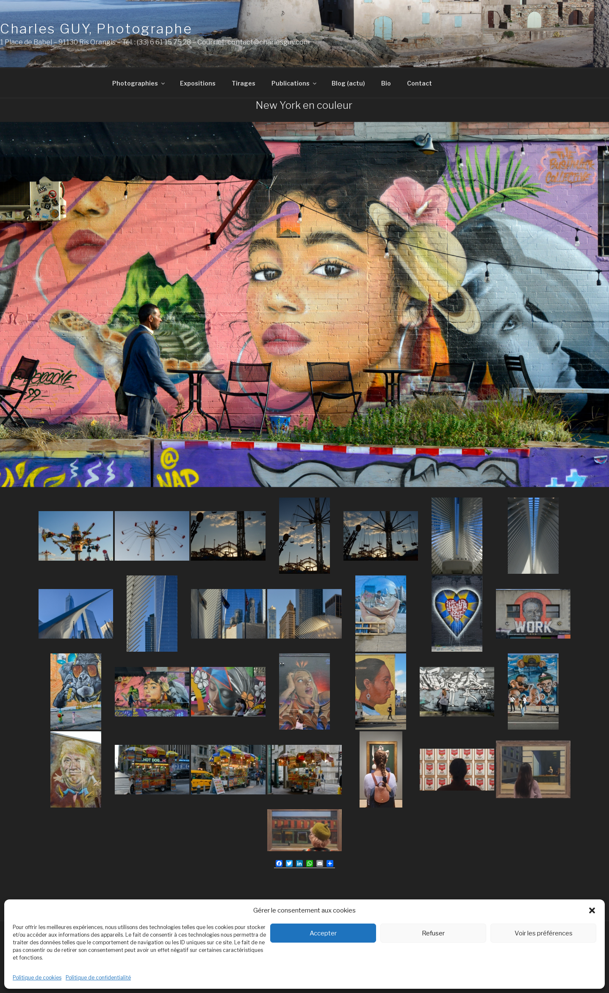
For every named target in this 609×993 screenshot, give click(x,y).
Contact (419, 83)
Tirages (243, 83)
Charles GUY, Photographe (96, 28)
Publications (294, 83)
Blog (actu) (348, 83)
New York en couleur (304, 105)
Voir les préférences (544, 933)
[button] (592, 910)
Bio (386, 83)
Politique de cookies (37, 977)
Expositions (198, 83)
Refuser (433, 933)
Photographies (139, 83)
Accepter (323, 933)
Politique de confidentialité (98, 977)
